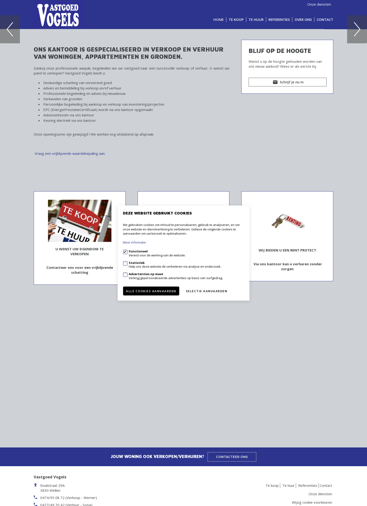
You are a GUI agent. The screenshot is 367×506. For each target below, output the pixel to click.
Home (218, 19)
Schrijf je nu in (288, 191)
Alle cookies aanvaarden (151, 291)
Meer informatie (134, 242)
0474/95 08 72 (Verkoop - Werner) (68, 497)
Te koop (236, 19)
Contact (325, 19)
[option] (183, 83)
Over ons (303, 19)
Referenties (279, 19)
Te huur (256, 19)
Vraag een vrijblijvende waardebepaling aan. (70, 262)
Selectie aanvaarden (207, 291)
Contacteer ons (232, 457)
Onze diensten (319, 4)
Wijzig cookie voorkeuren (312, 502)
